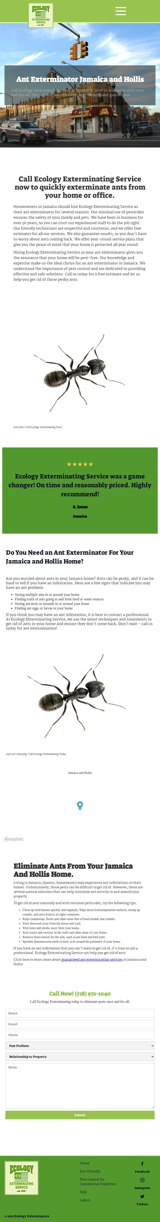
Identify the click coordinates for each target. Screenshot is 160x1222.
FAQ (83, 1192)
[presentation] (23, 1135)
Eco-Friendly (90, 1171)
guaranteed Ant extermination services (92, 960)
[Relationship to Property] (80, 1056)
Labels (85, 1200)
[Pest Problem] (80, 1045)
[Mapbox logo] (13, 839)
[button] (121, 11)
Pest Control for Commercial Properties (98, 1182)
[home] (40, 11)
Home (84, 1163)
